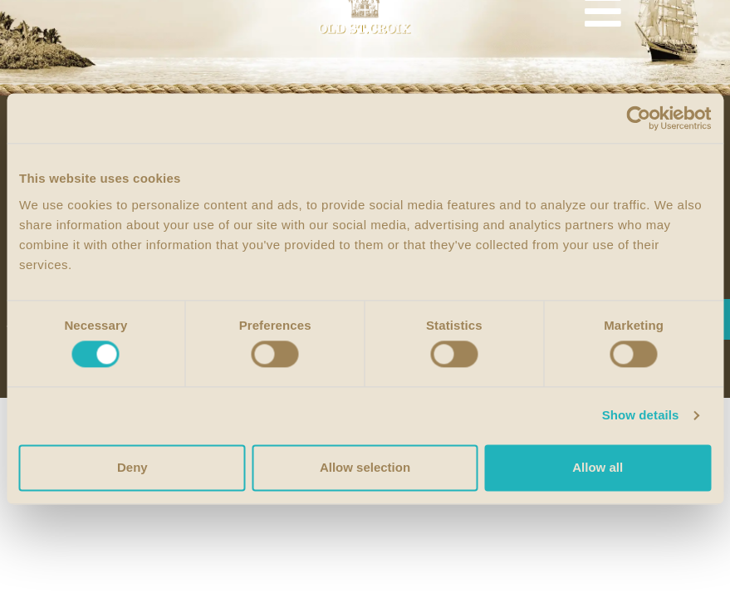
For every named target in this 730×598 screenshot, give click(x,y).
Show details (640, 416)
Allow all (597, 467)
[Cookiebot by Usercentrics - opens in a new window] (638, 117)
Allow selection (365, 467)
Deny (132, 467)
